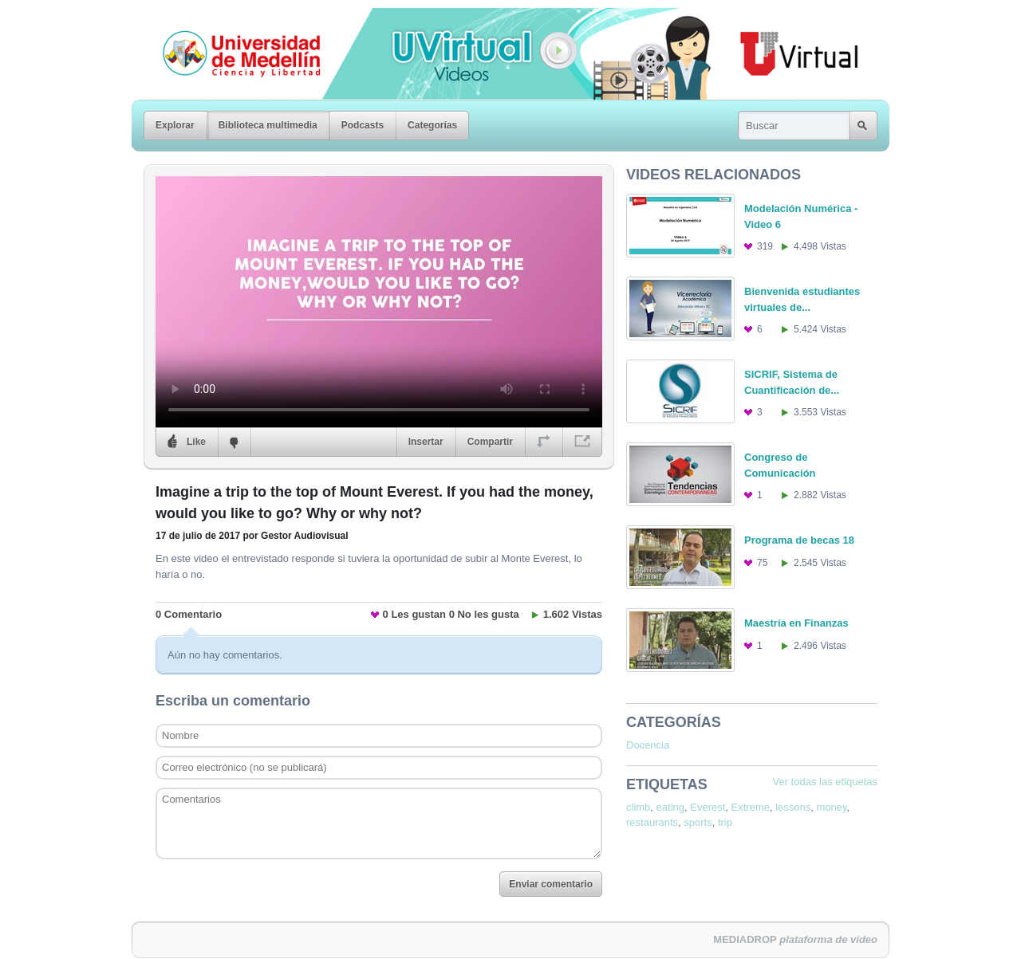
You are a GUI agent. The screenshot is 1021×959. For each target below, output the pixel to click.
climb (638, 807)
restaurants (652, 822)
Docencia (647, 745)
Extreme (750, 807)
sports (698, 822)
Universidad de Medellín (229, 19)
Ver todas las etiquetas (824, 782)
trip (725, 822)
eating (670, 807)
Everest (707, 807)
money (832, 807)
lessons (792, 807)
